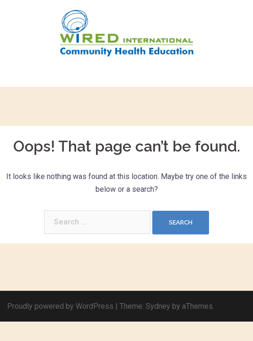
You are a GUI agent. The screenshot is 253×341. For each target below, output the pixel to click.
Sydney (158, 306)
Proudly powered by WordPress (60, 306)
